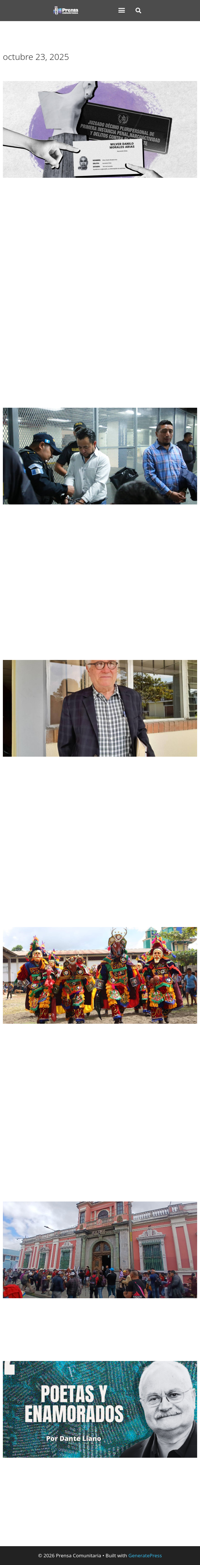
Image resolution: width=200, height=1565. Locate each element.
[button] (121, 10)
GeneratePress (145, 1555)
